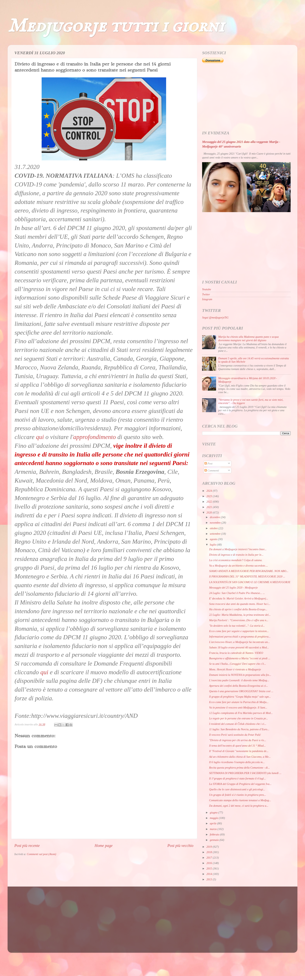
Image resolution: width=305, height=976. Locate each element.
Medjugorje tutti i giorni (116, 26)
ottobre (214, 528)
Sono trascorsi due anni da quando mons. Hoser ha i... (239, 603)
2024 (209, 490)
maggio (214, 817)
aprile (213, 823)
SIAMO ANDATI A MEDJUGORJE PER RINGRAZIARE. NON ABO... (248, 571)
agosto (214, 539)
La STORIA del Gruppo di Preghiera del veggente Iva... (240, 783)
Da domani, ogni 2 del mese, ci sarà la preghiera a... (238, 805)
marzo (214, 829)
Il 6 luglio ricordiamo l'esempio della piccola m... (237, 762)
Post (208, 463)
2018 (209, 852)
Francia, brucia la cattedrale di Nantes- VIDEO (236, 652)
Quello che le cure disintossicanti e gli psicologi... (237, 789)
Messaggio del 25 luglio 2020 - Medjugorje (233, 587)
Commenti (211, 470)
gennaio (215, 839)
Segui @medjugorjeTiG (215, 317)
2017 (209, 857)
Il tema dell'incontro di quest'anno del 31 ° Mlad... (237, 745)
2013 (209, 879)
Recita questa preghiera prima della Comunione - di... (239, 767)
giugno (214, 812)
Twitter (206, 294)
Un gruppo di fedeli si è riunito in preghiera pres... (237, 794)
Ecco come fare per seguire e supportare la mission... (239, 631)
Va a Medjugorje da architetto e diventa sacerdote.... (238, 565)
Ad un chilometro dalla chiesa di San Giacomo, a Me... (240, 756)
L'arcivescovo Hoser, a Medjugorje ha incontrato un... (239, 642)
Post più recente (27, 845)
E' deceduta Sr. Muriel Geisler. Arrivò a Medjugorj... (238, 598)
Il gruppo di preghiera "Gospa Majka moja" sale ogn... (240, 696)
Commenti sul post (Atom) (41, 854)
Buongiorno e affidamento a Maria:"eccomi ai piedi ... (239, 658)
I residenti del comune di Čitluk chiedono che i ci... (237, 723)
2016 (209, 863)
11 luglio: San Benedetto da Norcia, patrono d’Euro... (239, 729)
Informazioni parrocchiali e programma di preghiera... (240, 636)
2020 (209, 512)
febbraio (215, 834)
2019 (209, 846)
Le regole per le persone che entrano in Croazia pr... (238, 718)
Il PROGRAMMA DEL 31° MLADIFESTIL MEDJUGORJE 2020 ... (247, 576)
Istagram (207, 299)
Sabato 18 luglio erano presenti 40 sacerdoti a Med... (239, 647)
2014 (209, 873)
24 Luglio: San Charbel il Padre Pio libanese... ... (237, 593)
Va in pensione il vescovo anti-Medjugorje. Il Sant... (238, 707)
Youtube (206, 289)
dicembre (215, 517)
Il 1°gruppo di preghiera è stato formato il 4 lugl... (237, 778)
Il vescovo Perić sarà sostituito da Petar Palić (235, 734)
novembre (216, 522)
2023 (209, 496)
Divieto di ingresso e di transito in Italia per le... (236, 554)
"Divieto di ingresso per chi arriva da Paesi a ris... (237, 740)
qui (40, 436)
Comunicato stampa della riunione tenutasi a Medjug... (240, 800)
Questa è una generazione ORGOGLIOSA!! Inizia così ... (241, 691)
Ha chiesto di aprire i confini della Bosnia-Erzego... (238, 609)
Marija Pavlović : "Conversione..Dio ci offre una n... (238, 620)
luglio (213, 544)
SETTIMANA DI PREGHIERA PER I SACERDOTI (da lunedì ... (245, 773)
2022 (209, 501)
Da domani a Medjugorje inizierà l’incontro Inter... (237, 549)
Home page (103, 845)
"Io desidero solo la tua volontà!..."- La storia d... (237, 625)
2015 (209, 868)
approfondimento (94, 436)
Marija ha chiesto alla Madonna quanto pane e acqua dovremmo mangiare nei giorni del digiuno (248, 338)
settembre (215, 533)
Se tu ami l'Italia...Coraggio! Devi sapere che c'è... (237, 663)
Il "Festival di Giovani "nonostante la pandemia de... (238, 751)
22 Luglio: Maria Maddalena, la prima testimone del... (240, 614)
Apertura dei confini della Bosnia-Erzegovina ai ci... (238, 685)
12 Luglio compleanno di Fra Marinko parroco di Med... (241, 713)
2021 (209, 507)
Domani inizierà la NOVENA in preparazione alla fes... (240, 674)
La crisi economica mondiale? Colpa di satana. (235, 560)
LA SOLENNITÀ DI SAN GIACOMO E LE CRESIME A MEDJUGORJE (249, 582)
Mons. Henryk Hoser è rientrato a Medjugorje (235, 669)
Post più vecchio (180, 845)
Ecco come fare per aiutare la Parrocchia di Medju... (239, 702)
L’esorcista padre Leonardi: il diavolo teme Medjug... (239, 680)
